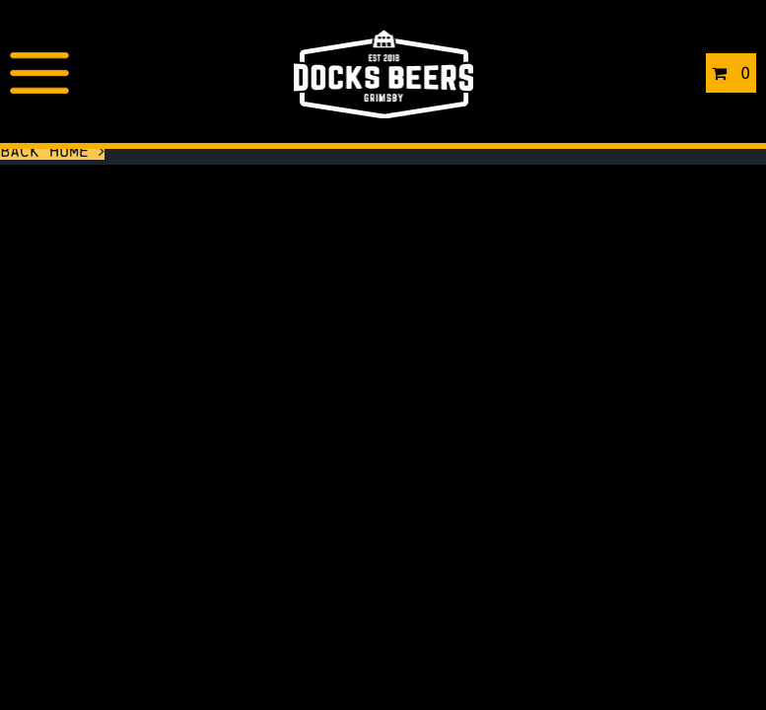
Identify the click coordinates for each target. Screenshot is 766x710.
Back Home (52, 150)
